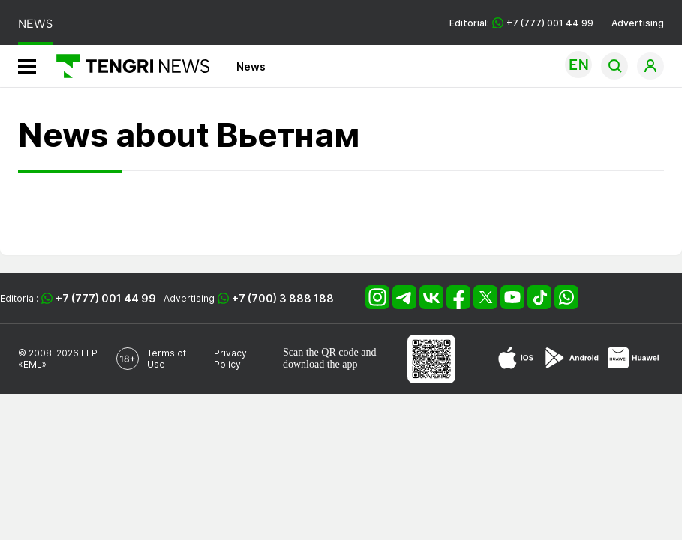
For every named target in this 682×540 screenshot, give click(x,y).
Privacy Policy (230, 358)
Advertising (637, 22)
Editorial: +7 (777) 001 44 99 (521, 22)
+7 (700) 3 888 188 (283, 298)
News (251, 66)
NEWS (35, 23)
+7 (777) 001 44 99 (106, 298)
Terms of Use (166, 358)
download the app (320, 364)
